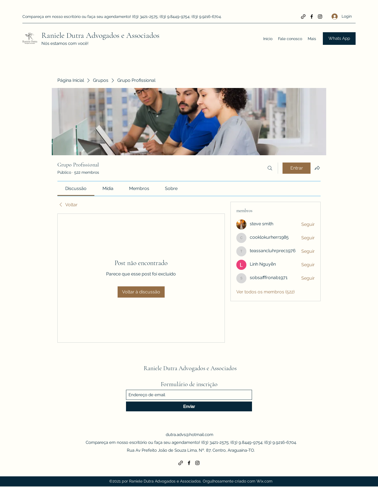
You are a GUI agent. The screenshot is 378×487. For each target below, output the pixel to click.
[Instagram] (320, 16)
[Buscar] (270, 168)
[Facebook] (311, 16)
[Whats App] (339, 38)
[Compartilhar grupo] (317, 167)
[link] (76, 188)
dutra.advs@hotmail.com (189, 434)
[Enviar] (189, 406)
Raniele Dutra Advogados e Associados (100, 35)
